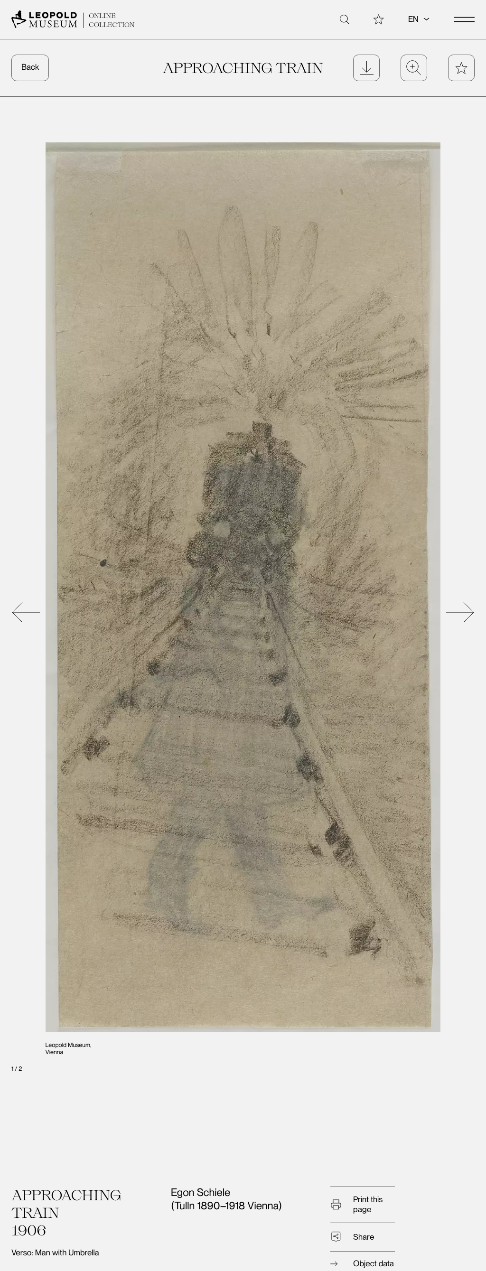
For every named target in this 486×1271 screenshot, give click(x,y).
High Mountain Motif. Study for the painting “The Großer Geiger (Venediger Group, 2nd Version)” (302, 930)
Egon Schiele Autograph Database (318, 1174)
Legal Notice (116, 1174)
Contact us (33, 1174)
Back (30, 67)
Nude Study (32, 972)
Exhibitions (275, 1154)
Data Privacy (196, 1174)
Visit (19, 1154)
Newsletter (115, 1154)
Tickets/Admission (207, 1154)
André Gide (153, 915)
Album (271, 1099)
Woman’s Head (37, 915)
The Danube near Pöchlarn (422, 915)
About (350, 1099)
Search (194, 1099)
